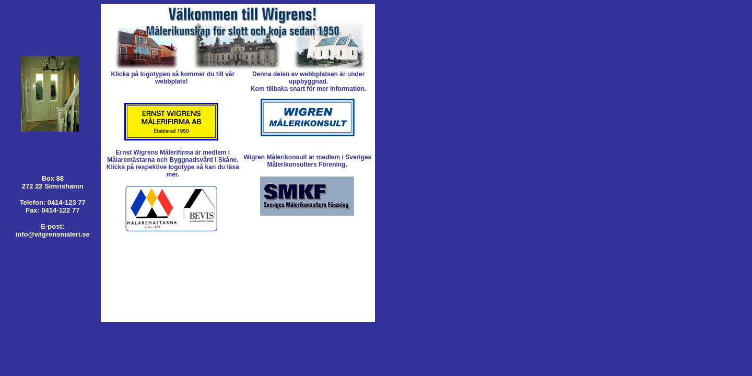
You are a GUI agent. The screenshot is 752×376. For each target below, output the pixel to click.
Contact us (22, 326)
